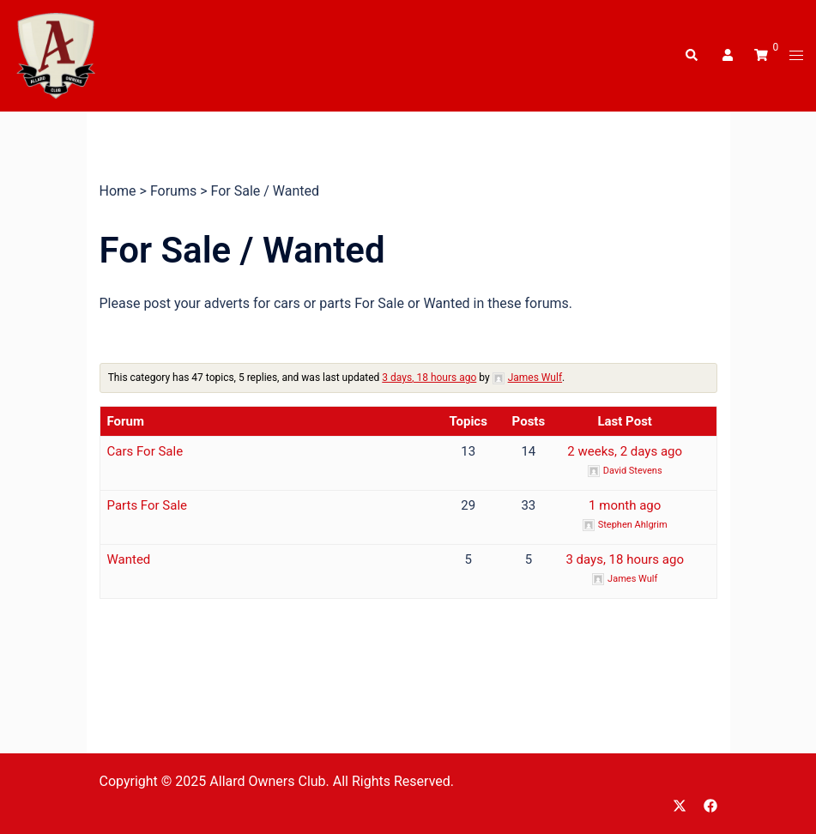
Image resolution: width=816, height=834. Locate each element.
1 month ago (625, 505)
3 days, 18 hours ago (429, 378)
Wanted (129, 559)
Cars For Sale (145, 451)
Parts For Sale (147, 505)
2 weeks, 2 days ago (624, 451)
